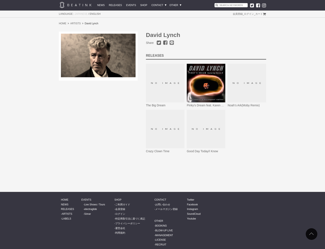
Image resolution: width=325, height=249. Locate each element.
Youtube (191, 218)
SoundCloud (194, 213)
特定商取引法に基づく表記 (130, 218)
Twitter (190, 199)
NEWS (101, 5)
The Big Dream (155, 105)
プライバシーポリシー (127, 223)
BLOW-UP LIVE (164, 230)
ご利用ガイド (122, 204)
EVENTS (131, 5)
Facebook (192, 204)
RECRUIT (160, 244)
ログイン (249, 13)
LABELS (66, 218)
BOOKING (161, 225)
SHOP (143, 5)
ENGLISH (95, 13)
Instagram (192, 209)
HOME (62, 23)
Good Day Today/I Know (202, 151)
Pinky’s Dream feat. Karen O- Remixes (211, 105)
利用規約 (120, 232)
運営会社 (120, 228)
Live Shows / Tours (94, 204)
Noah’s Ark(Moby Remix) (244, 105)
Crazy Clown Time (158, 151)
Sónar (87, 213)
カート (259, 13)
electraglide (90, 209)
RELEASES (115, 5)
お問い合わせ (162, 204)
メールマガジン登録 (166, 209)
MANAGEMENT (164, 235)
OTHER (174, 5)
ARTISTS (75, 23)
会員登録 (238, 13)
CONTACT (157, 5)
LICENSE (160, 239)
